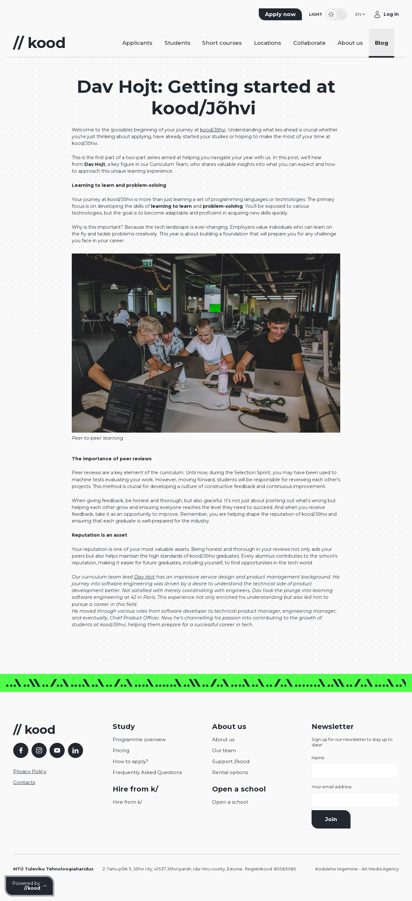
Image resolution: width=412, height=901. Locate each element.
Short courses (222, 50)
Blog (381, 50)
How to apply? (130, 771)
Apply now (280, 16)
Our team (224, 760)
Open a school (230, 811)
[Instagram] (39, 759)
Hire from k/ (127, 811)
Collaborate (309, 50)
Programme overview (139, 749)
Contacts (24, 792)
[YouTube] (57, 759)
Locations (267, 50)
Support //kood (230, 771)
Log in (391, 16)
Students (177, 50)
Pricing (121, 760)
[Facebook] (20, 759)
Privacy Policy (29, 781)
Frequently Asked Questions (147, 782)
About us (350, 50)
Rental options (230, 782)
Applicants (137, 50)
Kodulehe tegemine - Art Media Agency (357, 878)
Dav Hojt (144, 586)
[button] (360, 16)
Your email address (355, 805)
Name (355, 776)
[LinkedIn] (75, 759)
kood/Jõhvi (213, 139)
